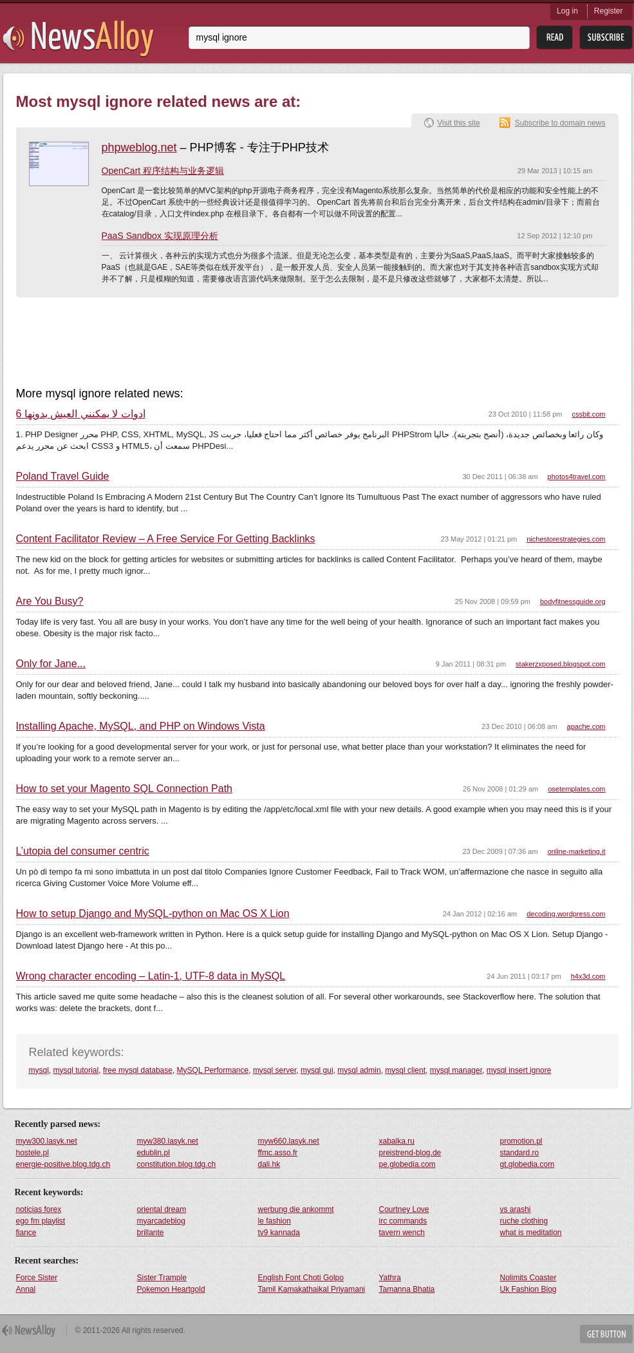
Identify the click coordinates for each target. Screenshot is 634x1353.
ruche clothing (524, 1220)
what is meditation (531, 1232)
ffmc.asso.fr (278, 1152)
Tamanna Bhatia (407, 1289)
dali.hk (269, 1164)
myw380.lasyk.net (167, 1141)
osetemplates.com (576, 789)
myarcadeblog (161, 1220)
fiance (26, 1232)
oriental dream (162, 1209)
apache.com (586, 726)
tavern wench (402, 1232)
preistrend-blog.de (410, 1152)
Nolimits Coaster (528, 1277)
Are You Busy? (50, 601)
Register (608, 10)
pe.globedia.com (407, 1164)
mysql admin (358, 1070)
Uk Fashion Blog (528, 1289)
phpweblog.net (139, 147)
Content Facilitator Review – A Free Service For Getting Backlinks (165, 539)
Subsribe (606, 38)
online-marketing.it (577, 851)
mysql (39, 1070)
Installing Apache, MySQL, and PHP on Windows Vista (140, 726)
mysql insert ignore (519, 1070)
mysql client (405, 1070)
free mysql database (137, 1070)
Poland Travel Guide (62, 476)
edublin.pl (153, 1152)
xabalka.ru (397, 1141)
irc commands (403, 1220)
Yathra (390, 1277)
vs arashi (515, 1209)
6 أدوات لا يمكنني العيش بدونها (80, 414)
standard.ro (519, 1152)
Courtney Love (404, 1209)
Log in (567, 10)
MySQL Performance (213, 1070)
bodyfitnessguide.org (573, 601)
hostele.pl (32, 1152)
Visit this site (458, 123)
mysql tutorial (76, 1070)
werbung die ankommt (296, 1209)
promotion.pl (521, 1141)
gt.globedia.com (527, 1164)
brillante (150, 1232)
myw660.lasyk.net (288, 1141)
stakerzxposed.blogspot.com (560, 664)
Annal (26, 1289)
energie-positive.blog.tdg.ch (63, 1164)
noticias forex (39, 1209)
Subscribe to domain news (560, 123)
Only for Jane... (51, 664)
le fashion (274, 1220)
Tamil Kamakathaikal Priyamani (312, 1289)
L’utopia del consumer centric (82, 851)
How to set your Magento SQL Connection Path (124, 789)
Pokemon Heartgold (171, 1289)
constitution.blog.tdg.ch (176, 1164)
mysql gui (317, 1070)
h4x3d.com (588, 976)
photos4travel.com (577, 476)
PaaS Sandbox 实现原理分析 (160, 236)
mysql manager (456, 1070)
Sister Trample (162, 1277)
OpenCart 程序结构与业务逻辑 (163, 171)
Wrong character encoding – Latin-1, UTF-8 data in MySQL (151, 976)
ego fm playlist (41, 1220)
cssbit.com (589, 414)
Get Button (606, 1334)
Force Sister (37, 1277)
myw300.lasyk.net (46, 1141)
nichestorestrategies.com (566, 539)
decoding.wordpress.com (566, 914)
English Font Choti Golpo (301, 1277)
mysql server (274, 1070)
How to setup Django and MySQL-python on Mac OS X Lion (153, 914)
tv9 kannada (279, 1232)
